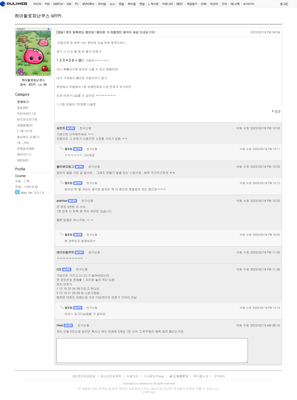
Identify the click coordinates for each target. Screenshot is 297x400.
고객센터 (219, 376)
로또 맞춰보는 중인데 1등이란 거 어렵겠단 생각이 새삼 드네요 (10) (105, 32)
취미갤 (132, 4)
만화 (203, 4)
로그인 (284, 4)
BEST (179, 4)
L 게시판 (153, 4)
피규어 (214, 4)
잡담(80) (22, 107)
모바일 (102, 4)
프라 (224, 4)
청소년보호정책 (111, 376)
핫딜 (121, 4)
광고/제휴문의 (178, 376)
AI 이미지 (248, 4)
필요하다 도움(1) (28, 137)
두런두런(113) (26, 113)
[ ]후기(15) (24, 131)
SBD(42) (22, 160)
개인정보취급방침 (83, 376)
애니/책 (235, 4)
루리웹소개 (201, 376)
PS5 (47, 4)
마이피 (37, 4)
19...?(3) (23, 142)
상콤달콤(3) (25, 125)
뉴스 (112, 4)
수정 (246, 128)
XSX (68, 4)
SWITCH (58, 4)
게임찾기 (191, 4)
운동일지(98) (25, 148)
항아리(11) (24, 154)
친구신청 (85, 128)
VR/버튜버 (88, 4)
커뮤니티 (167, 4)
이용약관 (132, 376)
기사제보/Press (153, 376)
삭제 (239, 128)
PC (76, 4)
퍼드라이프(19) (27, 119)
